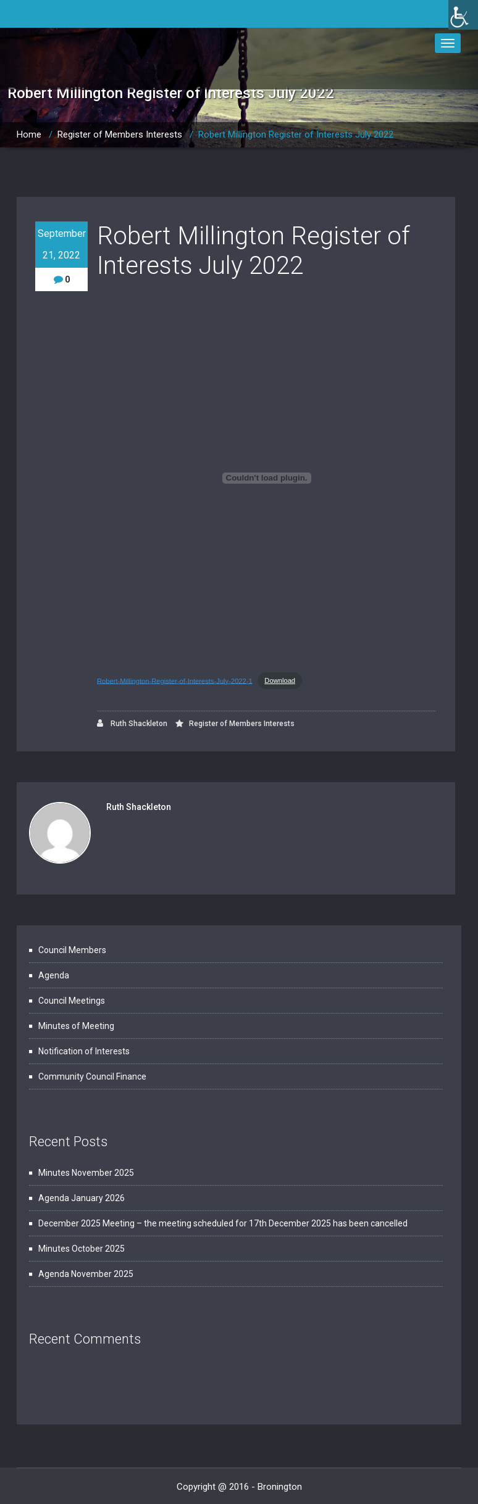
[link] (463, 15)
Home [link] (29, 134)
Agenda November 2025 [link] (85, 1274)
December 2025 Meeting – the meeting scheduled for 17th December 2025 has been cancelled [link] (223, 1223)
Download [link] (279, 680)
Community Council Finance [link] (92, 1076)
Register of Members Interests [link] (119, 134)
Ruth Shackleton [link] (132, 723)
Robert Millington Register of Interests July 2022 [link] (295, 134)
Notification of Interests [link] (84, 1051)
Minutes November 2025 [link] (86, 1173)
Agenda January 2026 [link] (81, 1198)
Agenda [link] (53, 975)
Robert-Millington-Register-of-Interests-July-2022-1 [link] (175, 680)
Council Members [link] (72, 950)
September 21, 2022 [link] (62, 244)
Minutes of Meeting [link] (76, 1026)
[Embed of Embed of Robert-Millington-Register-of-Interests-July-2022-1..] (266, 478)
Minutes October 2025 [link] (81, 1249)
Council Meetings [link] (71, 1001)
